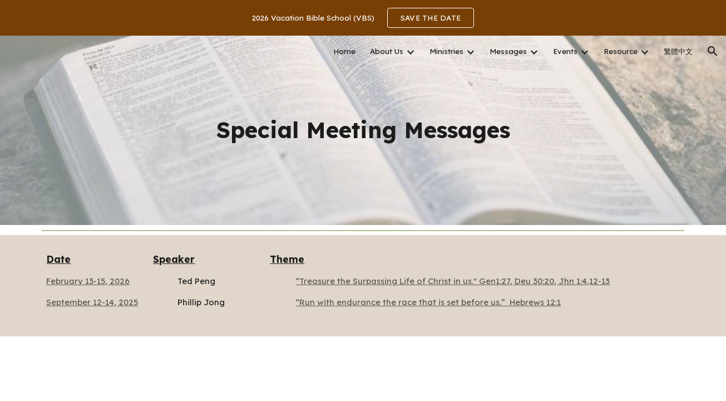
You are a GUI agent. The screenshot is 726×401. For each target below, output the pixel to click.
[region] (363, 18)
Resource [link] (621, 51)
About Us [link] (386, 51)
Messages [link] (508, 51)
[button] (712, 51)
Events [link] (565, 51)
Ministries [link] (446, 51)
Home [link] (344, 51)
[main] (363, 130)
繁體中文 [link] (678, 51)
